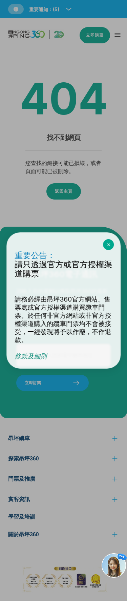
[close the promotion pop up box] (108, 244)
